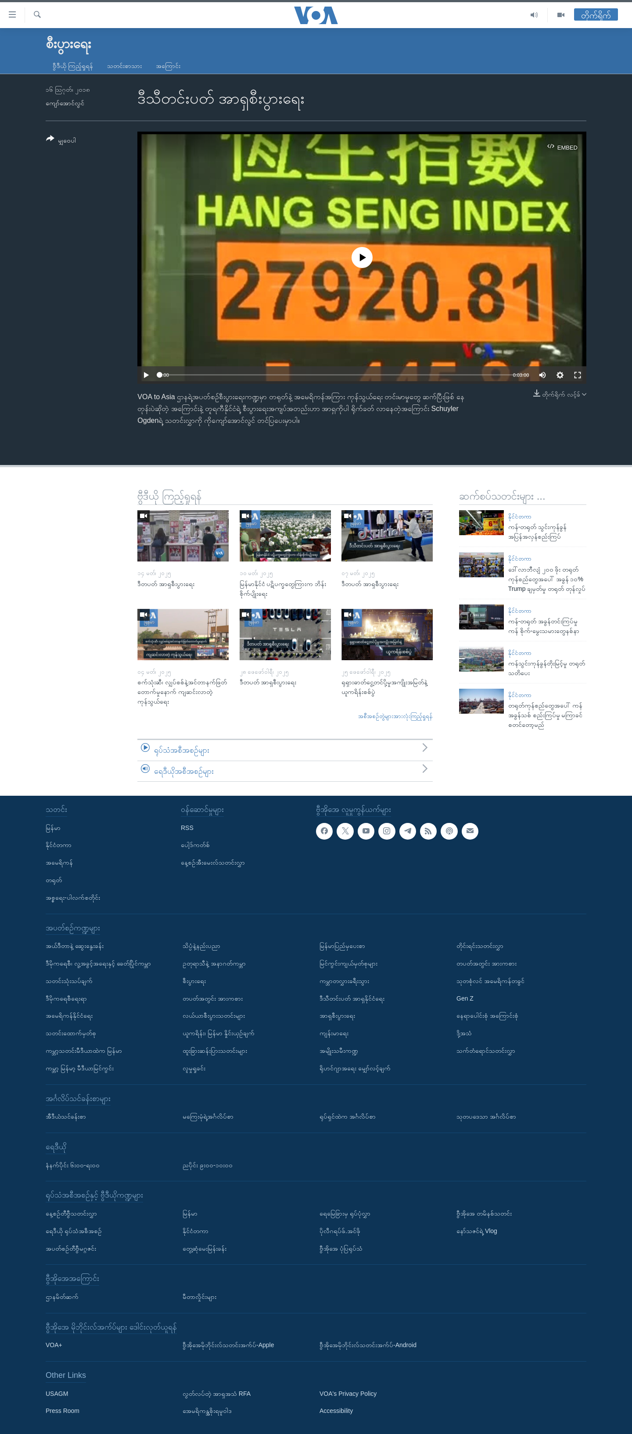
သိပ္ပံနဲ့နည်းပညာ (201, 945)
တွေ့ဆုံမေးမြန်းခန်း (204, 1248)
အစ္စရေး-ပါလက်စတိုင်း (73, 897)
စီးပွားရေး (194, 980)
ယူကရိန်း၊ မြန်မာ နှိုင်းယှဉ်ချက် (219, 1033)
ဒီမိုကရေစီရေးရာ (66, 998)
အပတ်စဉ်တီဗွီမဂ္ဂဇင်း (71, 1248)
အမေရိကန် (59, 862)
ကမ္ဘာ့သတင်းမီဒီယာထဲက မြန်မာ (84, 1050)
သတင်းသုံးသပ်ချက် (69, 980)
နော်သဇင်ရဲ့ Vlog (476, 1230)
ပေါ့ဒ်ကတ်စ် (195, 844)
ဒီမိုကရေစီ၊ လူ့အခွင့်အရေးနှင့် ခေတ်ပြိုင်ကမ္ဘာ (98, 963)
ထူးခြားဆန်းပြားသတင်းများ (215, 1050)
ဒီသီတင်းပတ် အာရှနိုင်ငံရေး (352, 998)
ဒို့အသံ (464, 1033)
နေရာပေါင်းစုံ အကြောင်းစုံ (487, 1015)
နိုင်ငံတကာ (519, 516)
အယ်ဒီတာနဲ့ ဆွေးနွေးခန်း (75, 945)
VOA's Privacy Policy (348, 1393)
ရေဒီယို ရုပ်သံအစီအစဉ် (74, 1230)
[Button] (61, 141)
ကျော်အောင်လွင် (65, 103)
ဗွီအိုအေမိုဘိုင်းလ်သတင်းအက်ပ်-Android (368, 1344)
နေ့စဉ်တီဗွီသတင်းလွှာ (71, 1213)
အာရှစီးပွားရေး (337, 1015)
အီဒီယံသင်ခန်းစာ (66, 1116)
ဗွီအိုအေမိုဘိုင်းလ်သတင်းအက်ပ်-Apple (228, 1344)
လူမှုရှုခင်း (194, 1068)
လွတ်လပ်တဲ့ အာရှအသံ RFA (217, 1393)
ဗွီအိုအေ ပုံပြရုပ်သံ (341, 1248)
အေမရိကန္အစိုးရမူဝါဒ (207, 1411)
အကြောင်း (168, 65)
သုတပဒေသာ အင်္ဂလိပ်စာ (486, 1116)
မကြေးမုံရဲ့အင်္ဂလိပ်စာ (208, 1116)
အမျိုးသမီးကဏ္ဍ (339, 1050)
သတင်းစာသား (124, 65)
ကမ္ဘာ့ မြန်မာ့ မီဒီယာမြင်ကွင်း (80, 1068)
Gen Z (465, 998)
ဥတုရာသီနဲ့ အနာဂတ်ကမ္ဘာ (214, 963)
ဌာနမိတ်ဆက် (62, 1296)
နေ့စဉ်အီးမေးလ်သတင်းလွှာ (213, 862)
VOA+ (54, 1344)
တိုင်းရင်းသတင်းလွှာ (479, 945)
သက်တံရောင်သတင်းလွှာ (485, 1050)
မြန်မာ (53, 827)
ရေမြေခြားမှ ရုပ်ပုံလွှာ (345, 1213)
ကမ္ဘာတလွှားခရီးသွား (344, 980)
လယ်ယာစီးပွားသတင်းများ (214, 1015)
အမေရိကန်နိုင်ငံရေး (69, 1015)
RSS (187, 827)
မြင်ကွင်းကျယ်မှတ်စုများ (348, 963)
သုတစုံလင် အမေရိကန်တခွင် (490, 980)
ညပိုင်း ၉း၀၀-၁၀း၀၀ (208, 1165)
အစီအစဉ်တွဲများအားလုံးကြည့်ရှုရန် (395, 716)
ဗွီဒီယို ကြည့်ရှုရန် (73, 65)
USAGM (57, 1393)
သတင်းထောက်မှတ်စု (71, 1033)
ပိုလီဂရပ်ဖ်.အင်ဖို (340, 1230)
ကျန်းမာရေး (334, 1033)
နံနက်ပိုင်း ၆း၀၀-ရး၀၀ (73, 1165)
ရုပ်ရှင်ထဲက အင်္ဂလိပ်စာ (348, 1116)
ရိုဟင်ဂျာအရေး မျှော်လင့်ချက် (355, 1068)
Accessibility (336, 1411)
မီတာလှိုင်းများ (199, 1296)
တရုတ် (54, 879)
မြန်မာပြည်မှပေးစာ (342, 945)
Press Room (62, 1411)
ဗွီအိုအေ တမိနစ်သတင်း (484, 1213)
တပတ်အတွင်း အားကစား (213, 998)
